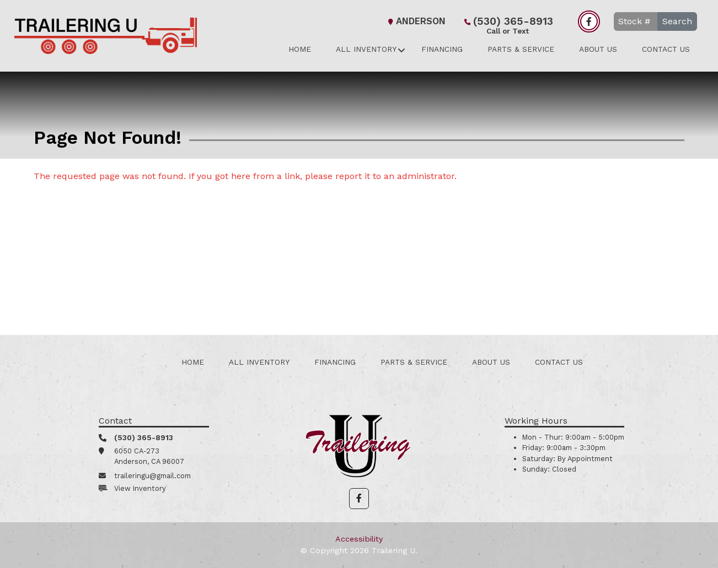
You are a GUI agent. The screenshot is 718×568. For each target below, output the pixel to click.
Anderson (415, 21)
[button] (359, 498)
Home (299, 49)
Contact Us (666, 49)
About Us (598, 49)
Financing (442, 49)
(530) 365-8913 (507, 22)
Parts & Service (520, 49)
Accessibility (359, 538)
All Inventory (366, 49)
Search (677, 21)
